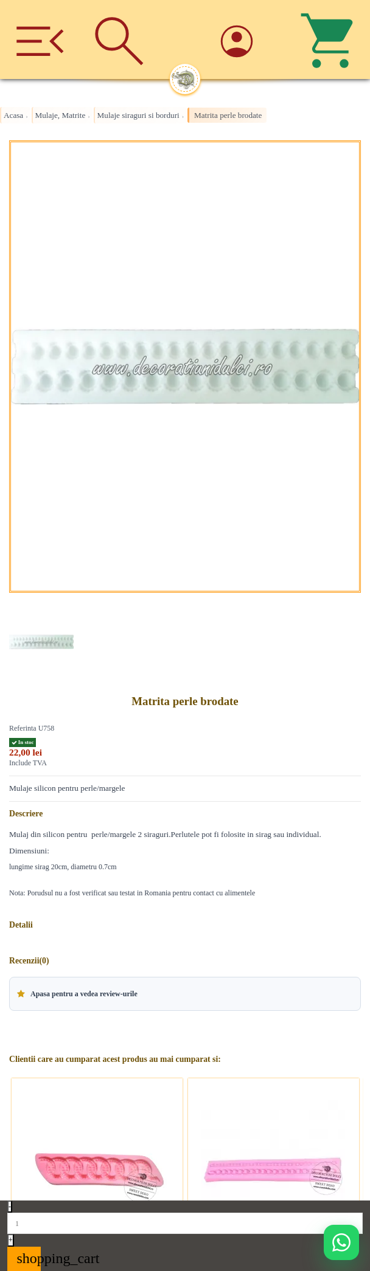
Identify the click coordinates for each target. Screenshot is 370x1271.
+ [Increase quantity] (11, 1240)
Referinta (23, 728)
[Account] (251, 40)
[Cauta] (119, 39)
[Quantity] (185, 1223)
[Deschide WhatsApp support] (341, 1242)
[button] (185, 994)
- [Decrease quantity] (10, 1206)
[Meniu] (40, 39)
